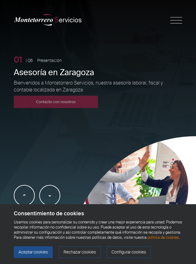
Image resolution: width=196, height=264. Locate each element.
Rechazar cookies (80, 252)
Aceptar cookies (33, 252)
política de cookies (163, 237)
